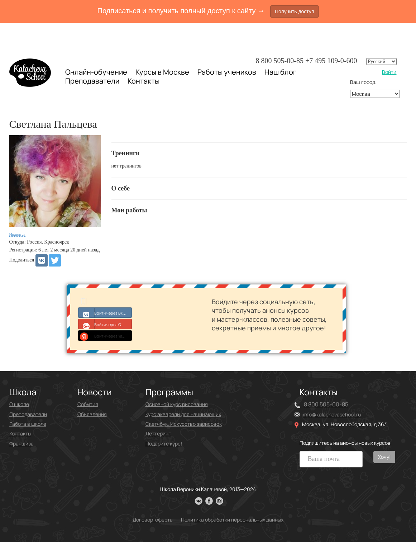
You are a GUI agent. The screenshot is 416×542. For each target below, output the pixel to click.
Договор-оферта (153, 519)
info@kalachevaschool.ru (332, 414)
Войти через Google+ (105, 324)
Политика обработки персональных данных (232, 519)
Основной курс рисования (176, 404)
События (87, 404)
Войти (389, 72)
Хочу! (384, 456)
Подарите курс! (163, 443)
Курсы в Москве (162, 72)
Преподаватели (92, 81)
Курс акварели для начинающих (183, 414)
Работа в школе (27, 423)
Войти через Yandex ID (105, 335)
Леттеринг (158, 433)
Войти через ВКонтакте (105, 312)
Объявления (92, 414)
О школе (19, 404)
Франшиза (21, 443)
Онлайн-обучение (96, 72)
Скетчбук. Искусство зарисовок (183, 423)
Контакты (143, 81)
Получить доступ (294, 11)
